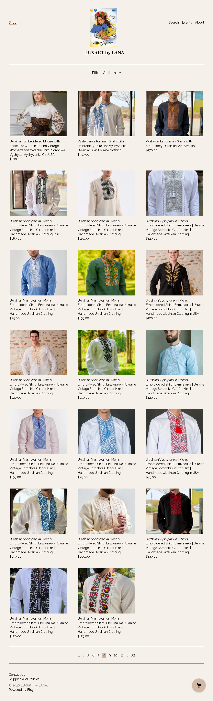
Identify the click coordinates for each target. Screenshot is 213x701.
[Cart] (199, 685)
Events (187, 22)
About (199, 22)
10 (116, 655)
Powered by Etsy (21, 690)
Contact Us (17, 674)
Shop (13, 22)
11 (122, 655)
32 (133, 655)
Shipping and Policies (24, 679)
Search (174, 22)
